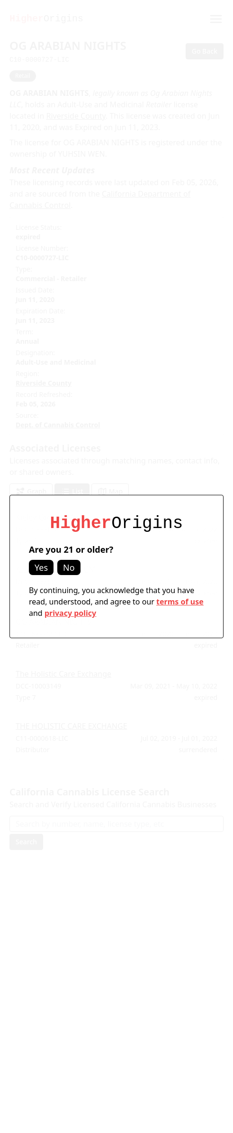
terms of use (180, 601)
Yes (41, 567)
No (69, 567)
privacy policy (70, 613)
